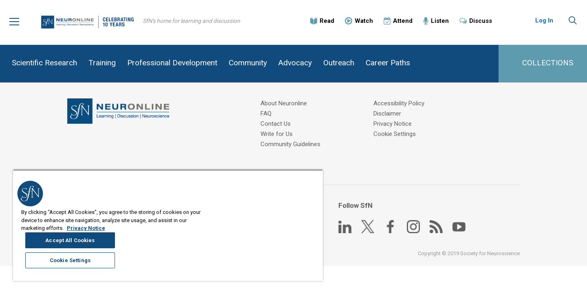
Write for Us (277, 134)
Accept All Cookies (271, 229)
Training (102, 62)
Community (248, 62)
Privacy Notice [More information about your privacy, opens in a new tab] (86, 270)
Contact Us (276, 124)
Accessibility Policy (399, 103)
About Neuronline (284, 103)
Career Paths (388, 62)
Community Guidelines (291, 144)
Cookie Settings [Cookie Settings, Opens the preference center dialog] (271, 249)
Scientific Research (44, 62)
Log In (544, 20)
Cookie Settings (395, 134)
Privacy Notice (393, 124)
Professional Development (172, 62)
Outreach (338, 62)
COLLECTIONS (547, 62)
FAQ (266, 114)
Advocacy (295, 62)
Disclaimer (388, 114)
